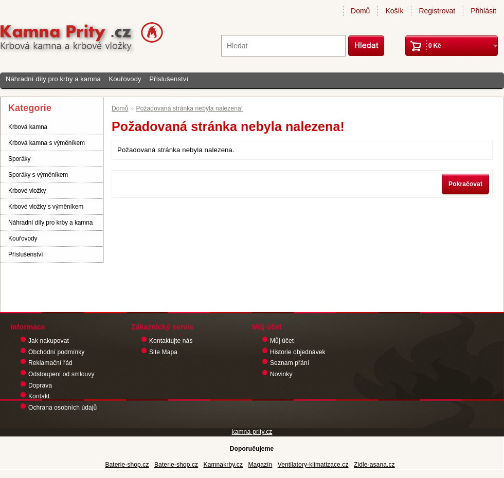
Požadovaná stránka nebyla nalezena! (189, 108)
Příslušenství (168, 79)
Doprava (40, 385)
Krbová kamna (27, 127)
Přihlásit (483, 11)
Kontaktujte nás (171, 340)
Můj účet (282, 340)
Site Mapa (163, 352)
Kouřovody (125, 79)
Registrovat (437, 11)
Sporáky (19, 158)
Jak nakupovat (48, 340)
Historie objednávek (298, 352)
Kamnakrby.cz (223, 464)
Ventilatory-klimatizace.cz (313, 464)
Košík (394, 11)
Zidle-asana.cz (374, 464)
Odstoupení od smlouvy (61, 374)
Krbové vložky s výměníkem (45, 206)
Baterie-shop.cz (127, 464)
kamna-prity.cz (252, 431)
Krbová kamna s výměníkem (46, 142)
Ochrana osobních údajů (62, 407)
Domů (360, 11)
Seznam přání (289, 362)
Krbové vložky (27, 190)
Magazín (260, 464)
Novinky (281, 374)
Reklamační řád (50, 362)
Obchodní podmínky (56, 352)
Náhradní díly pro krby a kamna (53, 79)
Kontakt (39, 396)
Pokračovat (465, 184)
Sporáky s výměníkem (38, 174)
